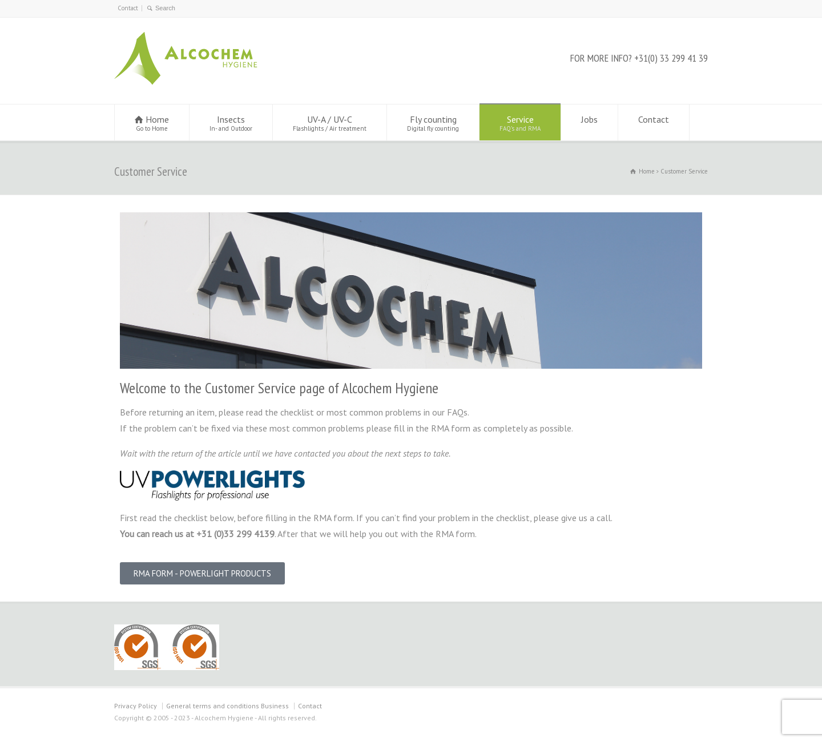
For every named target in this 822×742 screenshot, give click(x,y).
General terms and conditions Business (227, 705)
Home (152, 123)
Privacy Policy (135, 705)
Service (520, 123)
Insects (230, 123)
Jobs (589, 123)
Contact (128, 8)
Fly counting (433, 123)
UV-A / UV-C (329, 123)
